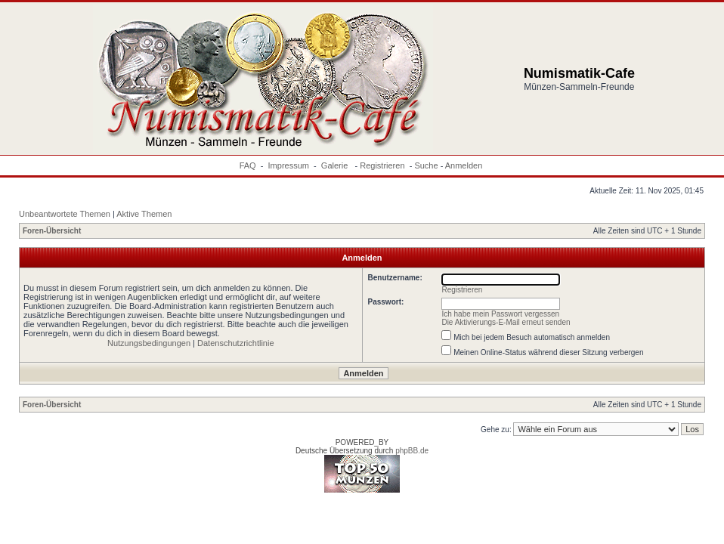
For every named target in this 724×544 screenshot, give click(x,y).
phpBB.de (412, 451)
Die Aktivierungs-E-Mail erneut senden (505, 322)
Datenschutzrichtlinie (235, 343)
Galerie (336, 165)
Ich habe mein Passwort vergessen (500, 314)
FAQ (248, 165)
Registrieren (382, 165)
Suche (426, 165)
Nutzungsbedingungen (148, 343)
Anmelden (464, 165)
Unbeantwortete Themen (64, 213)
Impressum (288, 165)
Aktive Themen (144, 213)
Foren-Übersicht (52, 231)
